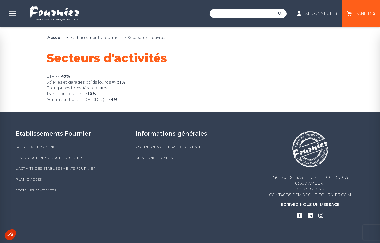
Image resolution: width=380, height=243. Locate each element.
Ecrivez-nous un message (310, 204)
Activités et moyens (35, 146)
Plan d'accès (29, 179)
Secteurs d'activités (36, 190)
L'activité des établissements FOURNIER (56, 168)
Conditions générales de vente (168, 146)
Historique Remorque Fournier (49, 157)
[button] (10, 235)
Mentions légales (154, 157)
